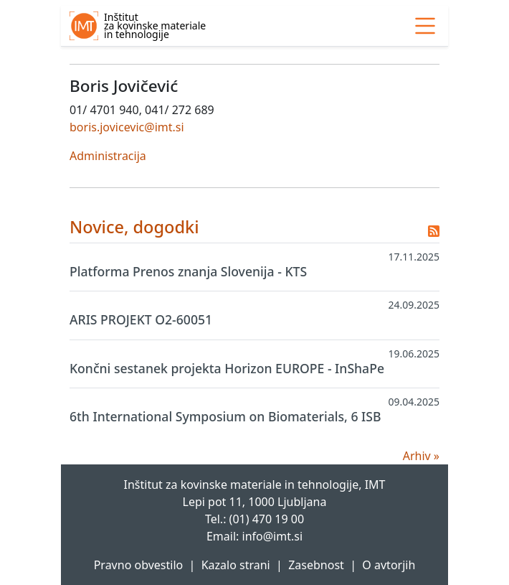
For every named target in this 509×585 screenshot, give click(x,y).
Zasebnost (316, 565)
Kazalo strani (235, 565)
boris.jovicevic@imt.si (127, 127)
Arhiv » (421, 456)
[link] (425, 25)
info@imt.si (272, 536)
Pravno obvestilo (139, 565)
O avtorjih (388, 565)
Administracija (108, 156)
